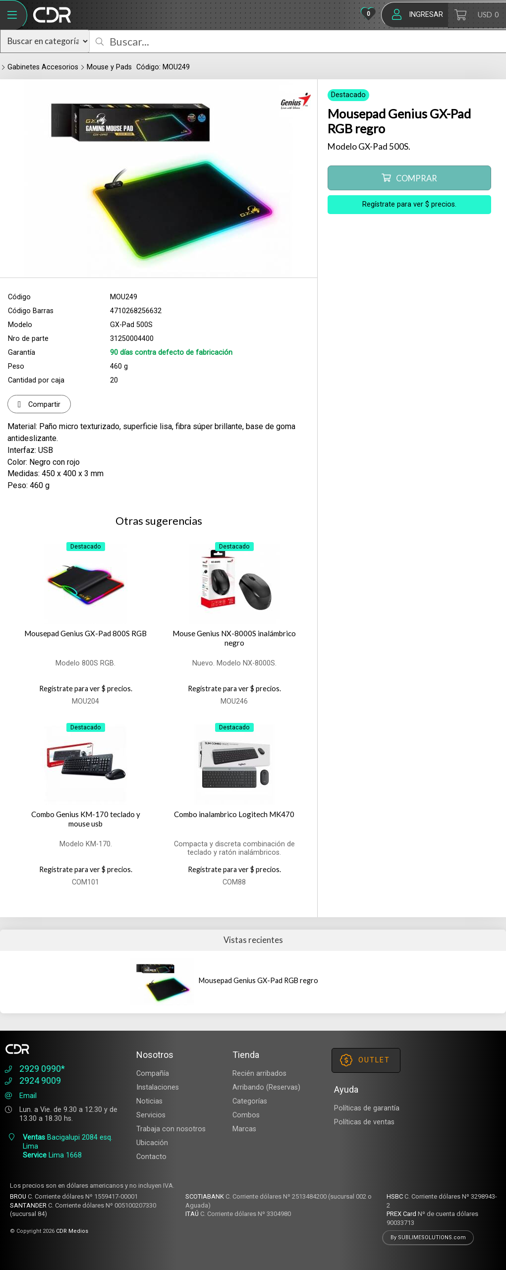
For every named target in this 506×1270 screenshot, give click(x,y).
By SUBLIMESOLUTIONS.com (428, 1237)
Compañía (152, 1073)
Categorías (249, 1101)
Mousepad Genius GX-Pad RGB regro (258, 980)
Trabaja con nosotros (171, 1129)
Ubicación (152, 1143)
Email (19, 1096)
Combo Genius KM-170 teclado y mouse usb (85, 819)
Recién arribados (259, 1073)
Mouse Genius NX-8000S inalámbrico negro (234, 638)
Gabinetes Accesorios (42, 67)
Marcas (244, 1129)
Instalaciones (157, 1087)
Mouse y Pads (109, 67)
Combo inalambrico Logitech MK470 (234, 814)
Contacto (151, 1157)
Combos (246, 1115)
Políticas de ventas (364, 1122)
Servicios (151, 1115)
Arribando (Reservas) (266, 1087)
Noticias (149, 1101)
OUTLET (365, 1060)
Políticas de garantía (366, 1108)
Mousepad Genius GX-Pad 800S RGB (85, 633)
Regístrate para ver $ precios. (409, 204)
